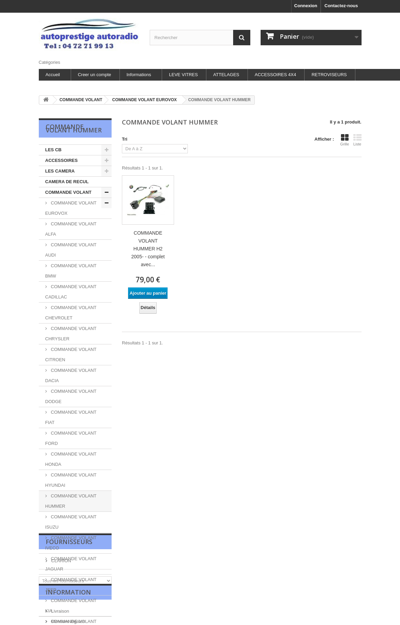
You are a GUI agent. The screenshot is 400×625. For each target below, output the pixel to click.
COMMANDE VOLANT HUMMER (71, 501)
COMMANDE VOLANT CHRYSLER (71, 333)
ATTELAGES (226, 74)
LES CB (53, 149)
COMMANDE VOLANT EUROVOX (71, 208)
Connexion (305, 5)
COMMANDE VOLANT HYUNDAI (71, 480)
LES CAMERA (60, 171)
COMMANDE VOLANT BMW (71, 271)
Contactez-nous (341, 5)
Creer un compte (94, 74)
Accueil (53, 74)
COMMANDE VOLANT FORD (71, 438)
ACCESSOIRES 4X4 (275, 74)
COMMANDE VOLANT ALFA (71, 229)
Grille (344, 140)
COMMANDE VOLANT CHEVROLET (71, 312)
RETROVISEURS (329, 74)
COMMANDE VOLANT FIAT (71, 417)
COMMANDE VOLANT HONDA (71, 459)
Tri (124, 139)
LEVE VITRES (183, 74)
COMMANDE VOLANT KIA (71, 605)
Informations (139, 74)
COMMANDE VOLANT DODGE (71, 396)
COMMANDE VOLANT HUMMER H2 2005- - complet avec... (147, 248)
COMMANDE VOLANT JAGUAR (71, 563)
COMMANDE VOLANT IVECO (71, 543)
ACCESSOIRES (61, 160)
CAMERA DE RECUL (67, 181)
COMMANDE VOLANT (68, 192)
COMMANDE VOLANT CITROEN (71, 354)
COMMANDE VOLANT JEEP (71, 584)
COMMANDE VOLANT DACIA (71, 375)
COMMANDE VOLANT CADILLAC (71, 291)
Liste (357, 140)
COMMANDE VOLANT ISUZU (71, 522)
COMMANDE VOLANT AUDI (71, 250)
